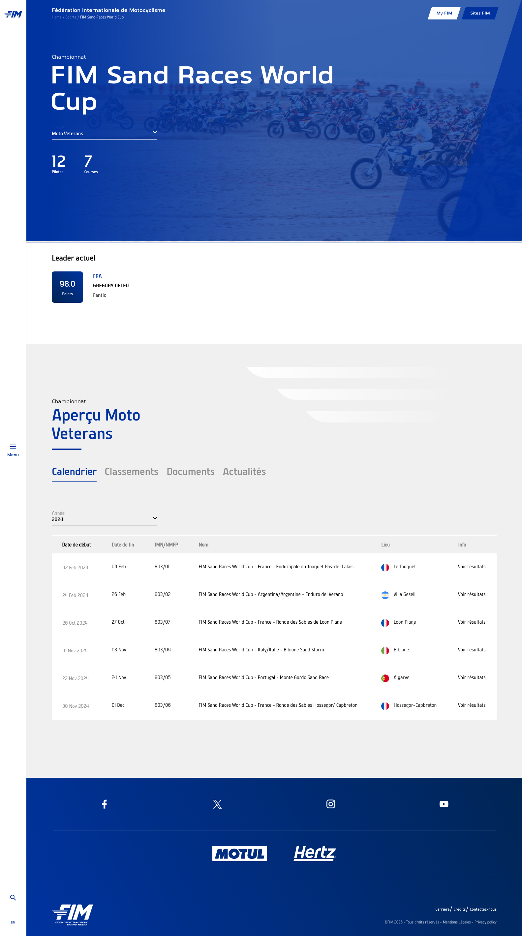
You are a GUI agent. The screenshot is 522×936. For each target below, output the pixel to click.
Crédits (459, 909)
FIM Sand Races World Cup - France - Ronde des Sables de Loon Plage (270, 621)
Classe (58, 127)
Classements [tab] (132, 471)
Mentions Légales (457, 922)
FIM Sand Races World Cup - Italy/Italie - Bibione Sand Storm (261, 649)
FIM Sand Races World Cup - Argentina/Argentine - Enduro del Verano (271, 594)
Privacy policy (486, 922)
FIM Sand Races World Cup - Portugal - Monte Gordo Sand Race (264, 677)
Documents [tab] (191, 471)
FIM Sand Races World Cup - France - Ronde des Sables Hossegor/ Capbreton (278, 705)
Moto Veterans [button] (67, 133)
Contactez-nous (483, 909)
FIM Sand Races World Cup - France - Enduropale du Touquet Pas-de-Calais (276, 566)
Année (58, 513)
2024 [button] (57, 519)
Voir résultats (471, 566)
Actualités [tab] (244, 471)
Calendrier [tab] (74, 471)
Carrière (442, 909)
